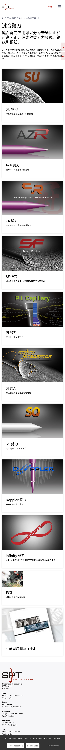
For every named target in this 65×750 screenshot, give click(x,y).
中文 (50, 7)
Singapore (6, 720)
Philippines (6, 711)
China (4, 693)
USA (3, 729)
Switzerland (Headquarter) (12, 684)
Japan (4, 702)
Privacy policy (53, 746)
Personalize (32, 746)
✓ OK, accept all (15, 746)
